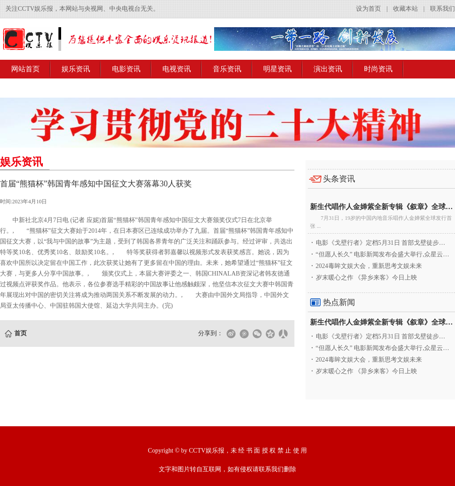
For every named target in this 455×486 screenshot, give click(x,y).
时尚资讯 (378, 69)
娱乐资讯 (76, 69)
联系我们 (442, 8)
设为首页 (368, 8)
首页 (20, 333)
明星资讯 (277, 69)
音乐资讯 (227, 69)
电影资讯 (126, 69)
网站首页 (25, 69)
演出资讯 (328, 69)
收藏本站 (405, 8)
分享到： (210, 333)
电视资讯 (176, 69)
